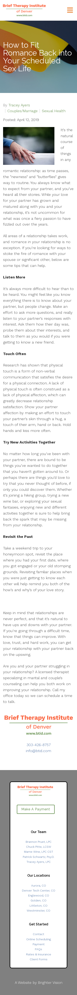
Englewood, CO (38, 895)
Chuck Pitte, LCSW (38, 846)
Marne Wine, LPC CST (38, 851)
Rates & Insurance (38, 954)
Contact (38, 934)
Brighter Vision (50, 982)
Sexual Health (54, 111)
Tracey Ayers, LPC (38, 861)
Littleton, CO (38, 905)
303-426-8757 (38, 745)
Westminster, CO (38, 910)
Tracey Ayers (19, 105)
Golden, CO (38, 900)
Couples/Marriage (22, 111)
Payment (39, 944)
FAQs (38, 949)
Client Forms (38, 959)
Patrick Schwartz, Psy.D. (38, 856)
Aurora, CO (38, 885)
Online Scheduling (38, 939)
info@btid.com (38, 751)
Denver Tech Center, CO (38, 890)
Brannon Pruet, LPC (39, 841)
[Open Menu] (70, 10)
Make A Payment (35, 809)
